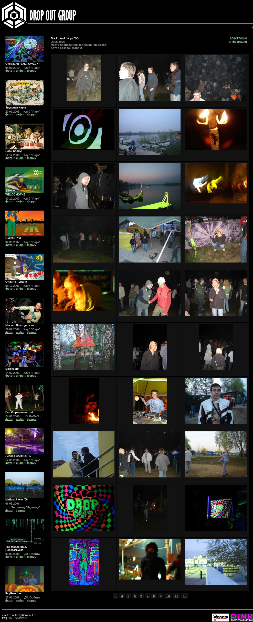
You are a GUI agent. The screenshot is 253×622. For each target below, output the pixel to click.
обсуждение (238, 37)
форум (31, 70)
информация (238, 41)
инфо (20, 70)
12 (185, 596)
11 (176, 596)
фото (9, 70)
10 (168, 596)
